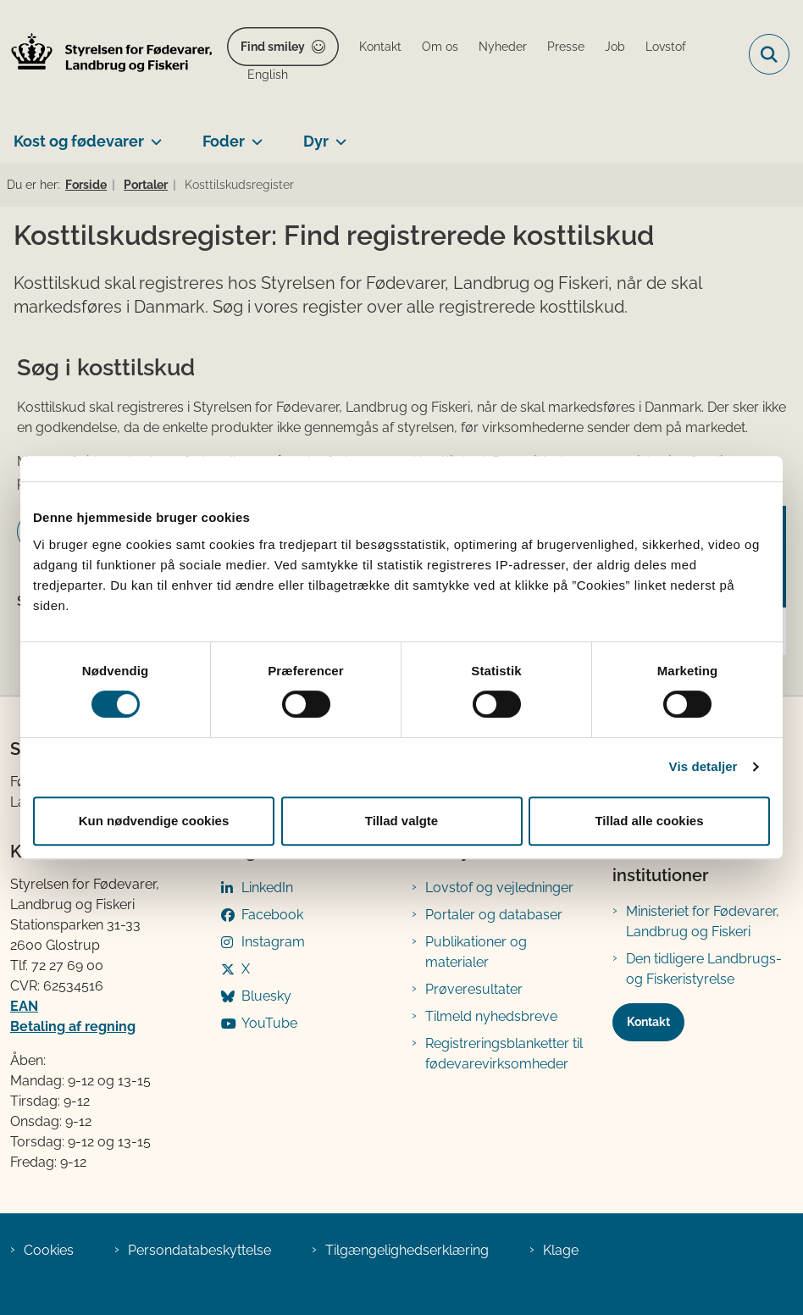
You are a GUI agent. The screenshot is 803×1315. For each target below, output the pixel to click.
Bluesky (266, 996)
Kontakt (648, 1022)
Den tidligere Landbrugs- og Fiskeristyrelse (704, 969)
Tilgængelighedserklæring (407, 1250)
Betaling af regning (73, 1026)
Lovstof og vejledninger (499, 887)
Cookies (49, 1250)
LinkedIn (267, 887)
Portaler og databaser (493, 915)
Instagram (273, 942)
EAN (24, 1006)
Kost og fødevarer (79, 141)
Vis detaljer (703, 766)
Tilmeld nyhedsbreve (491, 1016)
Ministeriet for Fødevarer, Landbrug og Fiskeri (702, 921)
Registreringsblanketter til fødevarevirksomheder (504, 1053)
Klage (561, 1250)
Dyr (316, 141)
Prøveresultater (474, 989)
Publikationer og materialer (476, 952)
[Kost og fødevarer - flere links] (153, 134)
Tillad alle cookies (649, 820)
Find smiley (273, 46)
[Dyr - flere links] (337, 134)
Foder (223, 141)
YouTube (269, 1023)
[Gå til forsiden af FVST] (106, 54)
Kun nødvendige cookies (154, 820)
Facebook (272, 915)
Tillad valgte (401, 820)
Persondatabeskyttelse (199, 1250)
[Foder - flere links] (254, 134)
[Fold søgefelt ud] (769, 54)
